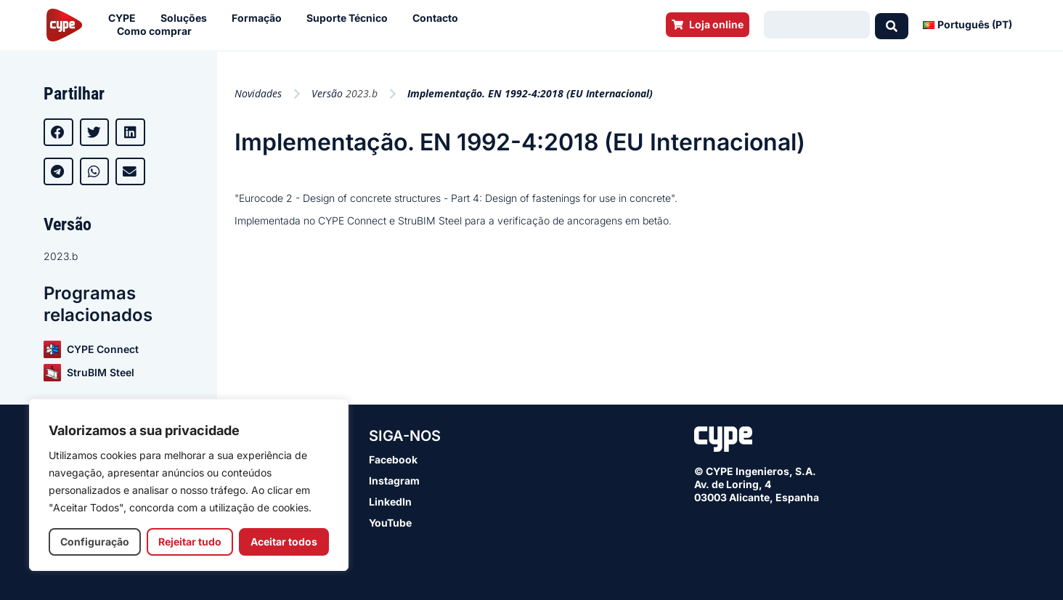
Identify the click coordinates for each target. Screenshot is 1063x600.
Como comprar (158, 31)
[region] (189, 485)
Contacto (438, 18)
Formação (260, 18)
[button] (58, 132)
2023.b (61, 256)
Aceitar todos (284, 541)
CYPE (125, 18)
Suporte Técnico (350, 18)
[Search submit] (891, 25)
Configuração (94, 541)
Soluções (187, 18)
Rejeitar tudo (189, 541)
